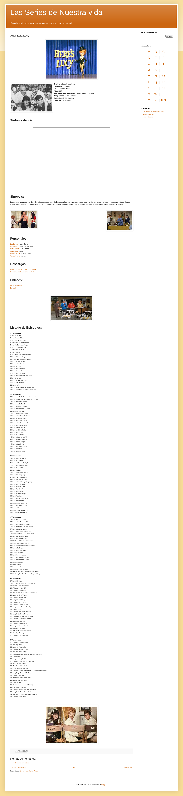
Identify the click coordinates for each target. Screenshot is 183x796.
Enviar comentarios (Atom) (29, 771)
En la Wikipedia (16, 286)
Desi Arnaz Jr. (15, 253)
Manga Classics (148, 117)
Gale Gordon (15, 246)
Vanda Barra (15, 256)
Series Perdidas (148, 114)
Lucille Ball (14, 244)
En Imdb (13, 288)
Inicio (73, 767)
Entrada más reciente (18, 767)
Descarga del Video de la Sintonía (23, 270)
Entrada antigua (127, 767)
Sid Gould (14, 251)
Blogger (103, 785)
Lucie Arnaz (14, 249)
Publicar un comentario (21, 763)
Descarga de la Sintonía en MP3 (22, 272)
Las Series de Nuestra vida (56, 12)
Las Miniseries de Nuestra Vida (153, 112)
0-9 (163, 100)
